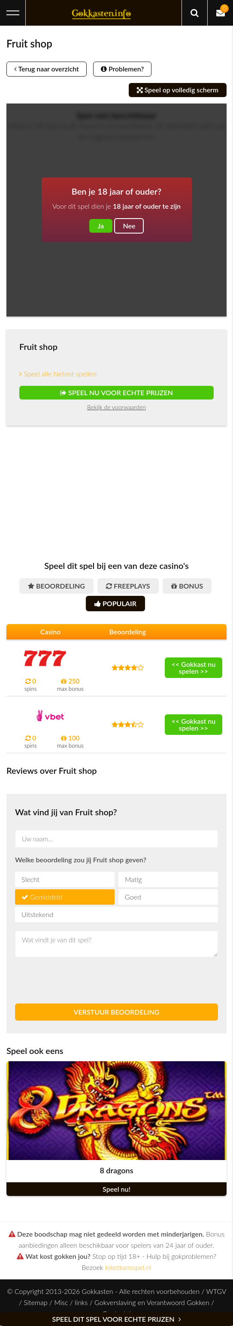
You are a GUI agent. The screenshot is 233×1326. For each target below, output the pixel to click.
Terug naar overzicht (48, 69)
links (81, 1303)
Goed (133, 897)
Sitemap (35, 1303)
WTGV (216, 1292)
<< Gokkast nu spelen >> (194, 667)
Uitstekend (37, 915)
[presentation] (80, 980)
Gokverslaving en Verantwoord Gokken (151, 1303)
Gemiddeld (46, 897)
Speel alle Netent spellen (58, 374)
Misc (61, 1303)
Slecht (30, 880)
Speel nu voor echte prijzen (116, 392)
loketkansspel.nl (128, 1268)
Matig (133, 880)
